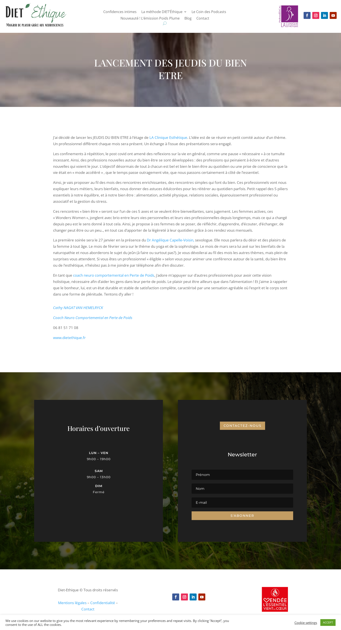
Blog (188, 19)
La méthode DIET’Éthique (161, 12)
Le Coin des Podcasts (209, 12)
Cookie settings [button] (305, 623)
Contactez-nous (242, 426)
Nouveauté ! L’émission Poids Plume (150, 19)
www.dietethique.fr (69, 337)
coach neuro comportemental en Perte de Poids (113, 275)
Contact (202, 19)
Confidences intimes (120, 12)
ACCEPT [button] (328, 622)
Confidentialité (102, 602)
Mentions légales (72, 602)
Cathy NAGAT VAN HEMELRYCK (78, 307)
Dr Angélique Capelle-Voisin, (170, 240)
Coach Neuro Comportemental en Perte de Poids (92, 317)
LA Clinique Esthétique (168, 137)
